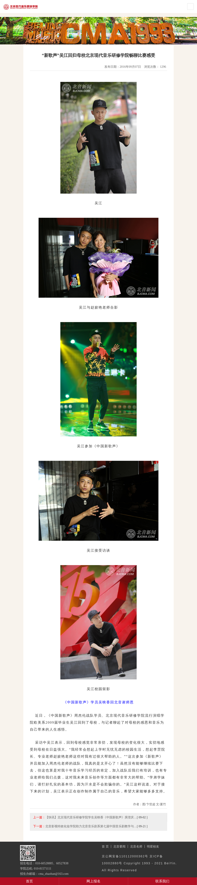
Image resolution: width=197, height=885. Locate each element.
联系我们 (162, 881)
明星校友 (153, 846)
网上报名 (93, 881)
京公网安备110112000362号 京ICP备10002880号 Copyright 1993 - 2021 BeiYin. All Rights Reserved (139, 863)
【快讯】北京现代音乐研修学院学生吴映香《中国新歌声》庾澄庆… (91, 817)
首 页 (105, 846)
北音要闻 (119, 846)
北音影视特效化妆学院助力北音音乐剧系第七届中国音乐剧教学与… (91, 826)
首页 (29, 881)
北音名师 (136, 846)
